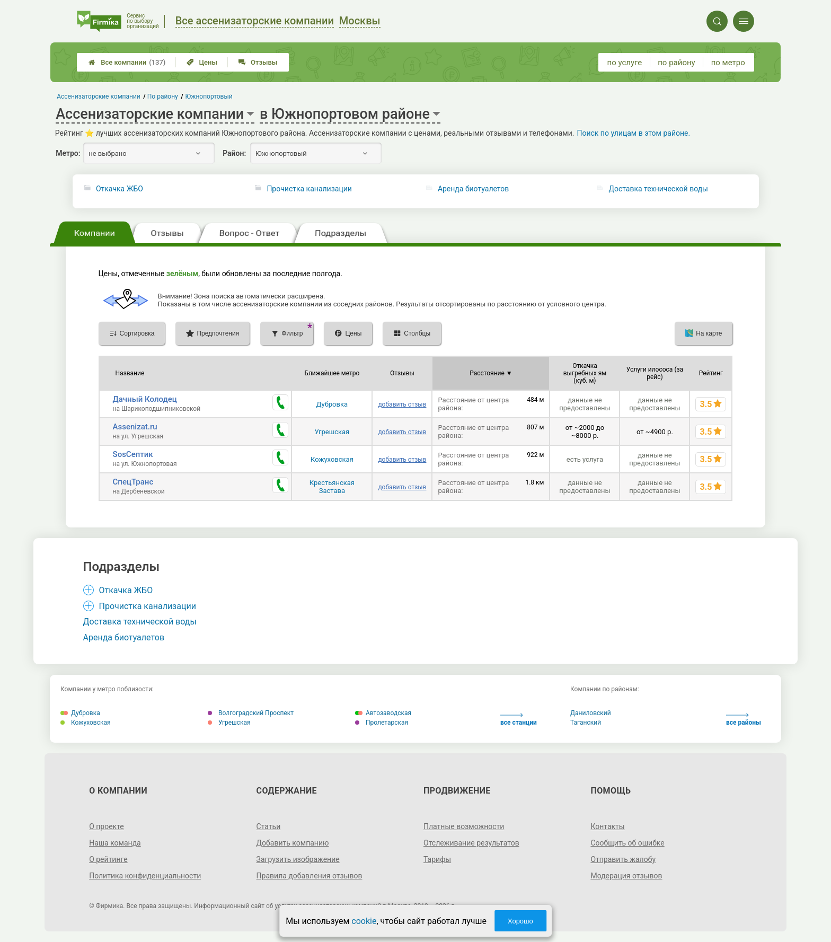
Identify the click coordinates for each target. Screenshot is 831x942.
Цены (202, 62)
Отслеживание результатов (471, 843)
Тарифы (437, 859)
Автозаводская (383, 713)
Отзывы (257, 62)
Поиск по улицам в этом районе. (633, 133)
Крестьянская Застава (332, 487)
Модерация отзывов (626, 875)
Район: (234, 153)
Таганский (585, 722)
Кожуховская (332, 459)
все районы (743, 719)
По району (162, 96)
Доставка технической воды (658, 188)
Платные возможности (463, 826)
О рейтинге (108, 859)
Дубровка (332, 404)
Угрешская (332, 432)
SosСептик (133, 454)
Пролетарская (381, 722)
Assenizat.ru (135, 427)
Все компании (127, 62)
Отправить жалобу (623, 859)
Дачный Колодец (145, 399)
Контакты (607, 826)
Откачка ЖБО (119, 188)
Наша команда (115, 843)
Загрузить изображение (298, 859)
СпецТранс (133, 482)
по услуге (624, 62)
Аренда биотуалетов (473, 188)
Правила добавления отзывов (310, 875)
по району (676, 62)
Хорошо (520, 921)
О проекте (106, 826)
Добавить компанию (293, 843)
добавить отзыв (402, 404)
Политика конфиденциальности (145, 875)
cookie (363, 921)
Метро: (68, 153)
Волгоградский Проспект (251, 713)
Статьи (269, 826)
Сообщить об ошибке (627, 843)
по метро (728, 62)
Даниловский (590, 713)
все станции (518, 719)
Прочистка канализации (309, 188)
